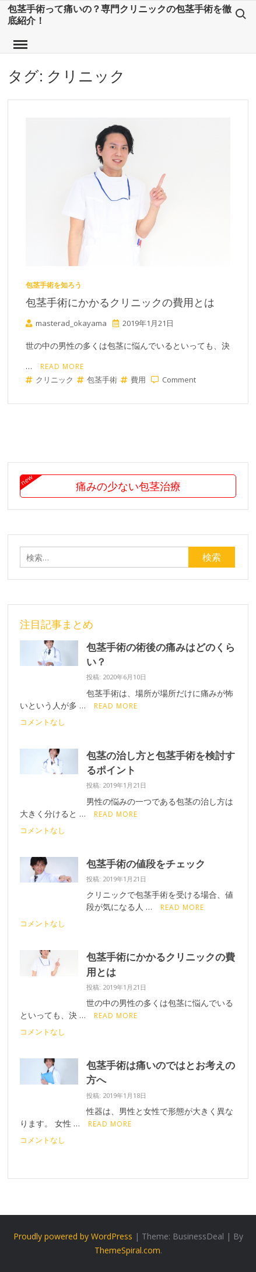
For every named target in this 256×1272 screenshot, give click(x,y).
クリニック (49, 379)
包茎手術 (97, 379)
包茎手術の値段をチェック (145, 864)
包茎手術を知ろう (54, 285)
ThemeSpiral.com (127, 1250)
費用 (133, 379)
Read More (62, 366)
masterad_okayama (66, 323)
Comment (179, 379)
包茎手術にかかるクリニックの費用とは (120, 302)
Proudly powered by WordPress (72, 1236)
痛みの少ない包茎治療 (128, 486)
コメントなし (42, 722)
